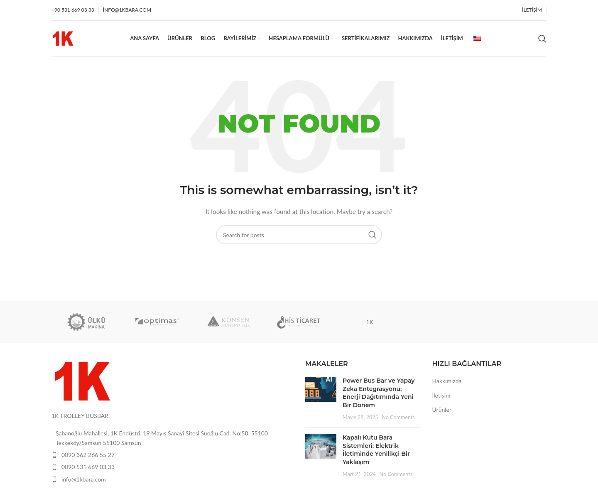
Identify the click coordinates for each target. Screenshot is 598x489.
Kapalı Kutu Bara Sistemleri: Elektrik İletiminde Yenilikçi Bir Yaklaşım (376, 451)
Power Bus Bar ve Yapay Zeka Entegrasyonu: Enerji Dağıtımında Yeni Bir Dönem (378, 394)
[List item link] (172, 456)
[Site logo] (63, 38)
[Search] (542, 39)
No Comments (398, 418)
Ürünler (442, 411)
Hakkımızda (447, 382)
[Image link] (82, 382)
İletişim (441, 396)
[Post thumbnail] (320, 400)
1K (369, 323)
